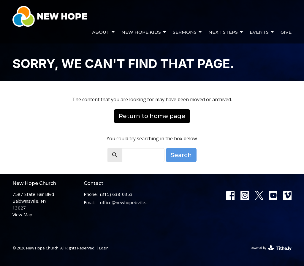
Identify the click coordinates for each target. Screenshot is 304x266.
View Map (22, 214)
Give (286, 32)
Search (181, 155)
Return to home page (152, 116)
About (103, 32)
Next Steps (226, 32)
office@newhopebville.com (124, 202)
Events (262, 32)
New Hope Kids (144, 32)
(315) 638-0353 (116, 194)
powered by (271, 248)
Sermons (187, 32)
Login (104, 248)
